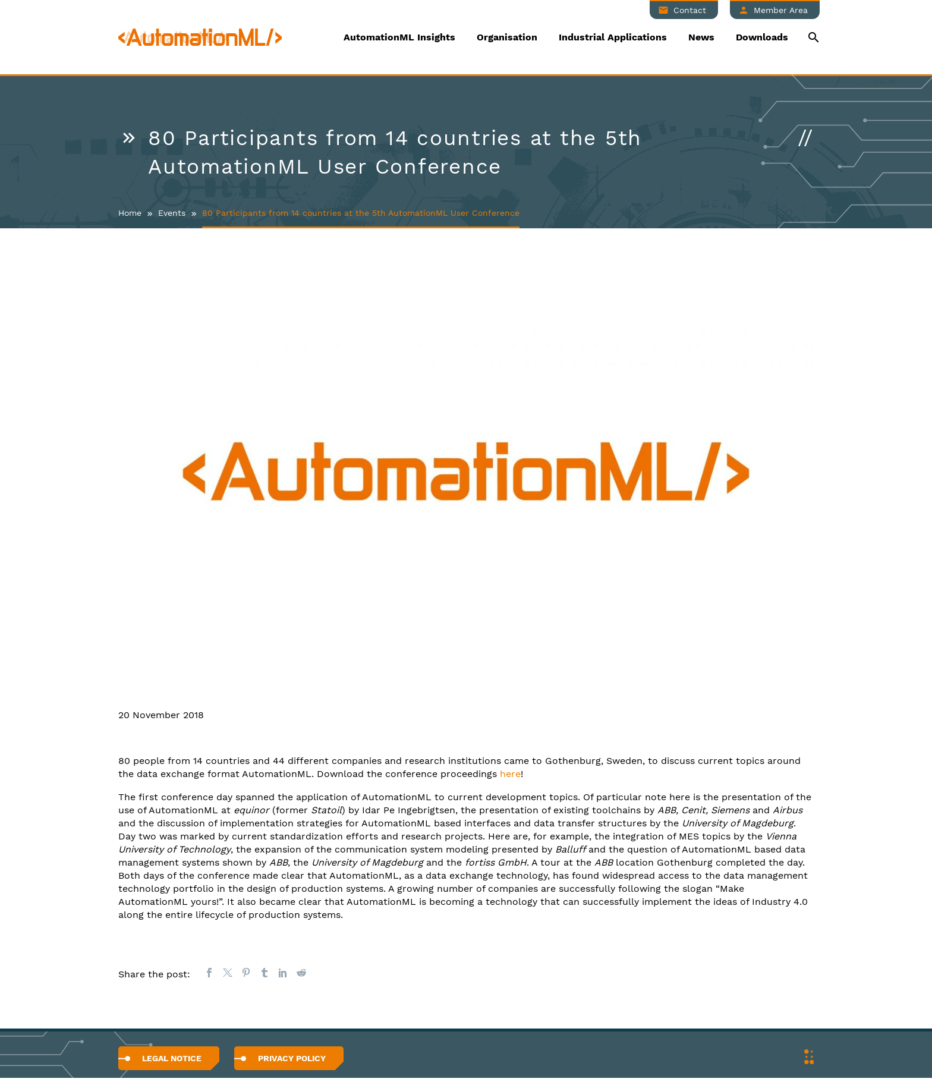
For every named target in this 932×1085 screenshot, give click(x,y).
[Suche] (812, 37)
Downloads (762, 37)
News (701, 37)
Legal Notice (171, 1058)
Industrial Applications (613, 37)
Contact (689, 10)
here (510, 773)
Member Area (781, 10)
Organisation (507, 37)
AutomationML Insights (399, 37)
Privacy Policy (292, 1058)
